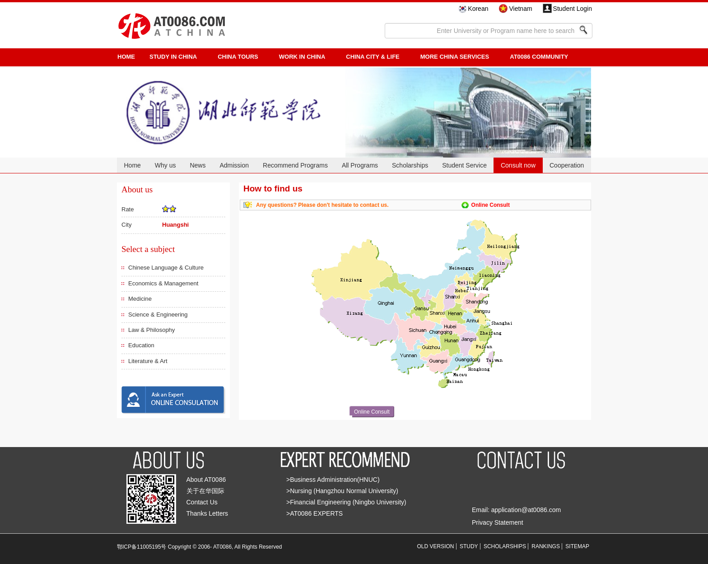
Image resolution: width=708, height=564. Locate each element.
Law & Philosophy (151, 329)
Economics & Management (163, 283)
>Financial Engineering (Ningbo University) (346, 502)
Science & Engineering (158, 314)
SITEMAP (577, 546)
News (197, 165)
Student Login (572, 8)
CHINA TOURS (238, 56)
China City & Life (372, 56)
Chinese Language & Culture (166, 267)
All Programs (360, 165)
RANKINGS (545, 546)
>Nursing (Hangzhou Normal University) (342, 490)
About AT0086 (206, 479)
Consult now (518, 165)
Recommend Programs (295, 165)
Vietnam (520, 8)
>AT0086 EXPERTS (314, 513)
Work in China (302, 56)
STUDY (469, 546)
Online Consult (490, 205)
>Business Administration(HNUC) (333, 479)
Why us (165, 165)
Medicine (140, 298)
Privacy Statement (497, 522)
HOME (126, 56)
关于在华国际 (205, 490)
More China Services (454, 56)
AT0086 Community (539, 56)
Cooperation (567, 165)
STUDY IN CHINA (173, 56)
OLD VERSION (435, 546)
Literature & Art (148, 361)
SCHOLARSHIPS (505, 546)
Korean (478, 8)
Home (132, 165)
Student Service (464, 165)
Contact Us (202, 502)
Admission (234, 165)
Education (141, 345)
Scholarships (410, 165)
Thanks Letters (207, 513)
